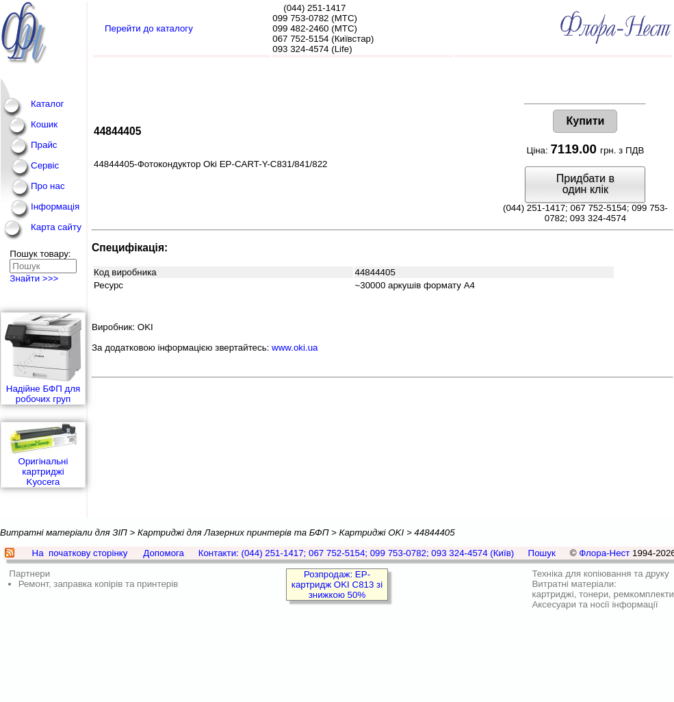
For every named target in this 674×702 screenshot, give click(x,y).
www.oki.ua (294, 347)
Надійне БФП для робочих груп (43, 358)
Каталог (47, 104)
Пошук (542, 553)
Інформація (55, 206)
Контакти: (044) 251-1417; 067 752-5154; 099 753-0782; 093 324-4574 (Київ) (356, 553)
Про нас (48, 186)
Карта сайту (56, 227)
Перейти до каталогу (149, 28)
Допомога (163, 553)
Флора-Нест (604, 553)
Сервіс (45, 165)
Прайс (44, 145)
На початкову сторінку (80, 553)
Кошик (44, 124)
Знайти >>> (34, 278)
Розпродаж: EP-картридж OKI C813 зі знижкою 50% (337, 584)
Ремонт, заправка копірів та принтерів (98, 584)
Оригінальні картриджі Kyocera (43, 455)
